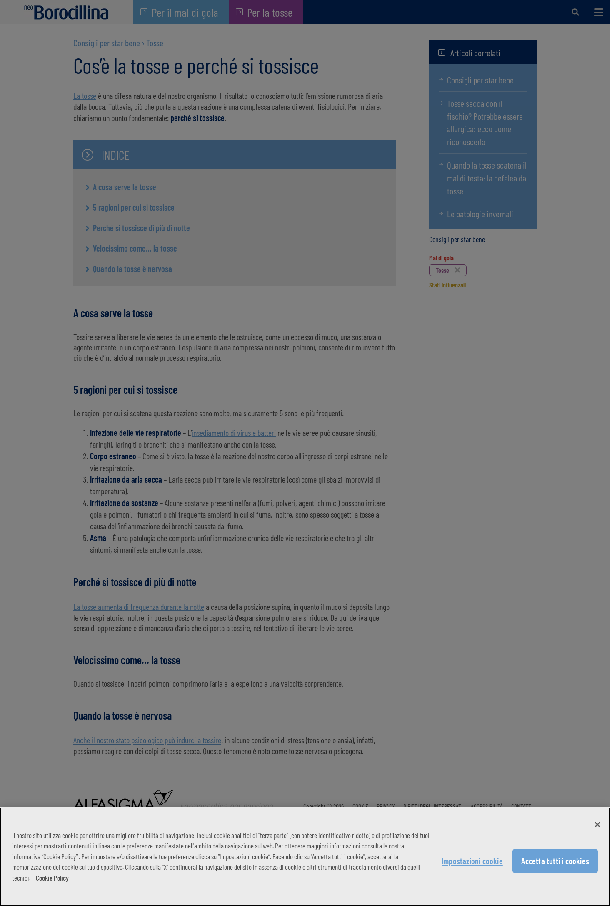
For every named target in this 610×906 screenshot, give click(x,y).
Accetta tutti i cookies (555, 861)
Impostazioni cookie (472, 861)
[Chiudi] (597, 824)
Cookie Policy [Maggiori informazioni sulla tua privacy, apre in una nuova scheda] (52, 877)
